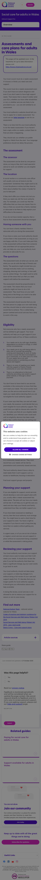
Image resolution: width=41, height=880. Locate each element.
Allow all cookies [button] (20, 449)
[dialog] (20, 440)
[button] (20, 454)
